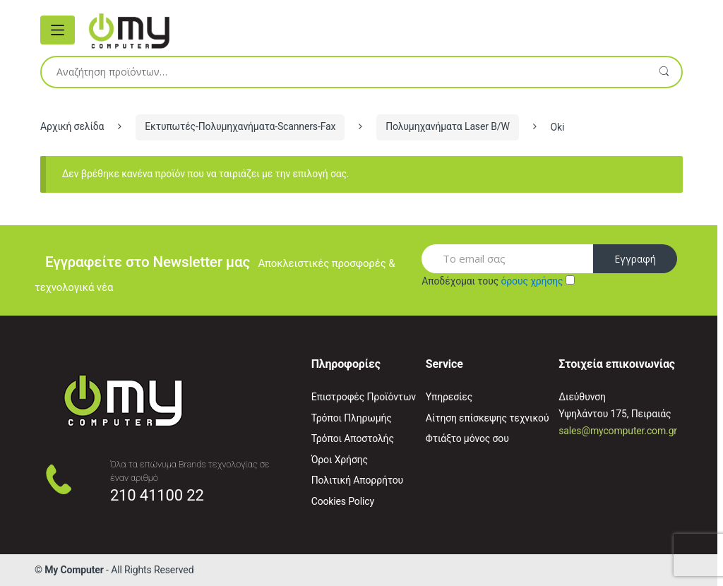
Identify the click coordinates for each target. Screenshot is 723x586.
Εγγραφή (635, 258)
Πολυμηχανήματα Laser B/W (448, 126)
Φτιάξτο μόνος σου (467, 438)
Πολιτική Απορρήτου (357, 480)
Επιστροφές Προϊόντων (363, 396)
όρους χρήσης (532, 281)
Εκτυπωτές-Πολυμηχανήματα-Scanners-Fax (240, 126)
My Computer (74, 569)
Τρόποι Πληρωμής (351, 418)
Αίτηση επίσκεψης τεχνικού (487, 418)
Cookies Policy (342, 501)
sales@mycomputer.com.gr (617, 430)
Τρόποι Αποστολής (352, 438)
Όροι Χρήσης (339, 459)
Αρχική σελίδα (72, 126)
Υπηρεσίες (449, 396)
